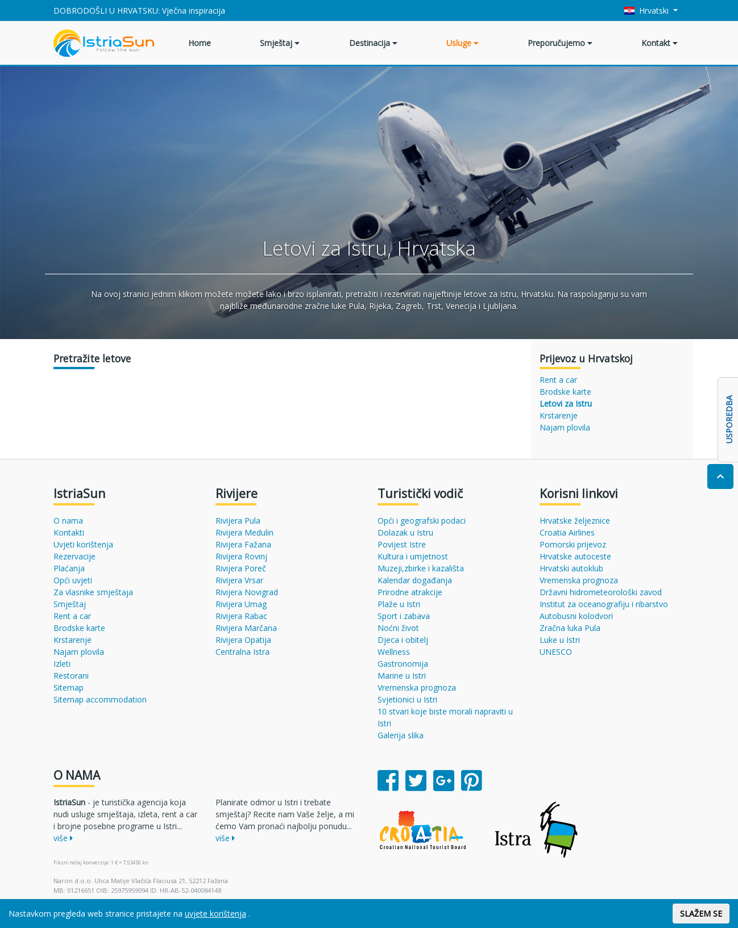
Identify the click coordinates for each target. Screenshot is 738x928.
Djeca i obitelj (403, 639)
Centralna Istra (242, 651)
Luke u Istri (560, 639)
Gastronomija (403, 663)
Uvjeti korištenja (83, 544)
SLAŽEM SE (701, 913)
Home (199, 42)
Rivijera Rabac (241, 616)
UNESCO (556, 651)
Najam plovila (565, 427)
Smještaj (280, 42)
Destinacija (373, 42)
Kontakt (659, 42)
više (63, 838)
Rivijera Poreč (240, 568)
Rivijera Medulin (244, 532)
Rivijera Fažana (243, 544)
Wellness (394, 651)
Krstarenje (559, 415)
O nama (68, 520)
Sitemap (68, 687)
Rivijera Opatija (243, 639)
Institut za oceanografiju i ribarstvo (604, 604)
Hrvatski (647, 10)
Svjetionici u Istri (407, 699)
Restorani (71, 675)
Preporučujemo (560, 42)
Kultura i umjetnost (413, 556)
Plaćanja (69, 568)
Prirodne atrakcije (410, 592)
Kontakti (68, 532)
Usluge (462, 42)
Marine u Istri (402, 675)
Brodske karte (565, 391)
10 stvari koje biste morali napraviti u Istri (445, 717)
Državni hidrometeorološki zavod (601, 592)
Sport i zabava (404, 616)
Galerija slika (401, 735)
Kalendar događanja (415, 580)
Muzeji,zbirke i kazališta (421, 568)
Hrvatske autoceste (575, 556)
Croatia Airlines (567, 532)
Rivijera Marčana (246, 627)
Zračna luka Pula (570, 627)
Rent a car (558, 379)
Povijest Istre (402, 544)
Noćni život (398, 627)
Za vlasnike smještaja (93, 592)
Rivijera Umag (241, 604)
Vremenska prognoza (417, 687)
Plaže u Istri (399, 604)
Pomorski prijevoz (573, 544)
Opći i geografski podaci (422, 520)
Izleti (62, 663)
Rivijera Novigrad (246, 592)
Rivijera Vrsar (239, 580)
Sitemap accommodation (100, 699)
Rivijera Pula (237, 520)
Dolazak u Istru (405, 532)
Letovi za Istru (566, 403)
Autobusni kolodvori (576, 616)
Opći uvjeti (72, 580)
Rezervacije (74, 556)
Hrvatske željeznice (575, 520)
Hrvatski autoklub (571, 568)
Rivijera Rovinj (241, 556)
